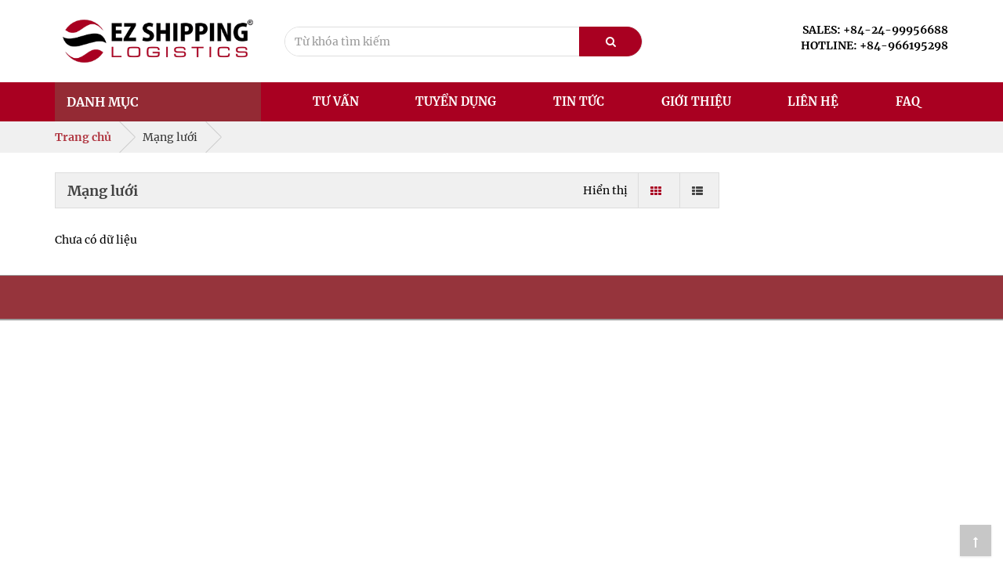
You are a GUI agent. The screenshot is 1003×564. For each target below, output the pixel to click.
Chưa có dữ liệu (96, 240)
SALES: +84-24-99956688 (875, 30)
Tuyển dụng (455, 101)
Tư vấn (336, 101)
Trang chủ (83, 137)
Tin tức (578, 101)
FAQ (908, 101)
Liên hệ (813, 101)
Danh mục (103, 102)
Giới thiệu (696, 101)
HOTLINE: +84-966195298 (874, 45)
